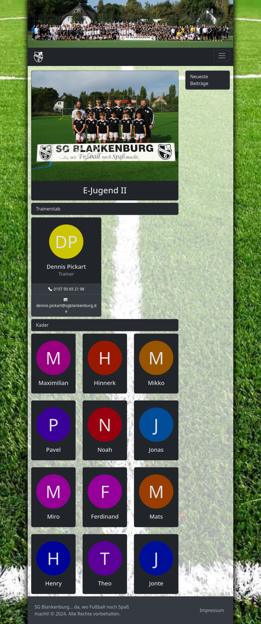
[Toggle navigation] (222, 55)
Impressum (212, 610)
